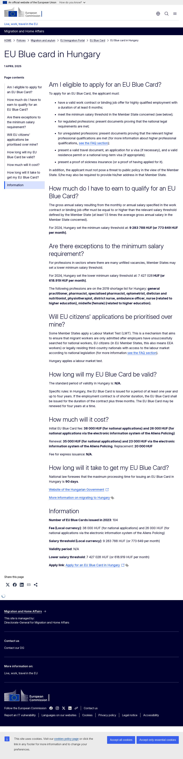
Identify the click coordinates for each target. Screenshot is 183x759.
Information (15, 185)
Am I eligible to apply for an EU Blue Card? (24, 89)
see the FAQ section (93, 143)
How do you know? (72, 2)
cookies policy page (66, 738)
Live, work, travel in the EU (21, 24)
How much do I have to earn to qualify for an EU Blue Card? (24, 104)
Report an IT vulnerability (20, 715)
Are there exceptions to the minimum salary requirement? (24, 122)
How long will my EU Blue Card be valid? (22, 154)
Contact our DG (14, 648)
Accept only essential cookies (157, 739)
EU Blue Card (24, 40)
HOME (7, 40)
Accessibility (151, 715)
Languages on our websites (59, 715)
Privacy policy (107, 715)
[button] (8, 585)
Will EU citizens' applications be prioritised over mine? (22, 139)
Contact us (91, 708)
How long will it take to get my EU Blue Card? (23, 175)
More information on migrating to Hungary (79, 497)
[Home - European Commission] (25, 12)
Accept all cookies (121, 739)
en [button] (158, 14)
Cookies (87, 715)
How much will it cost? (23, 165)
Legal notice (129, 715)
